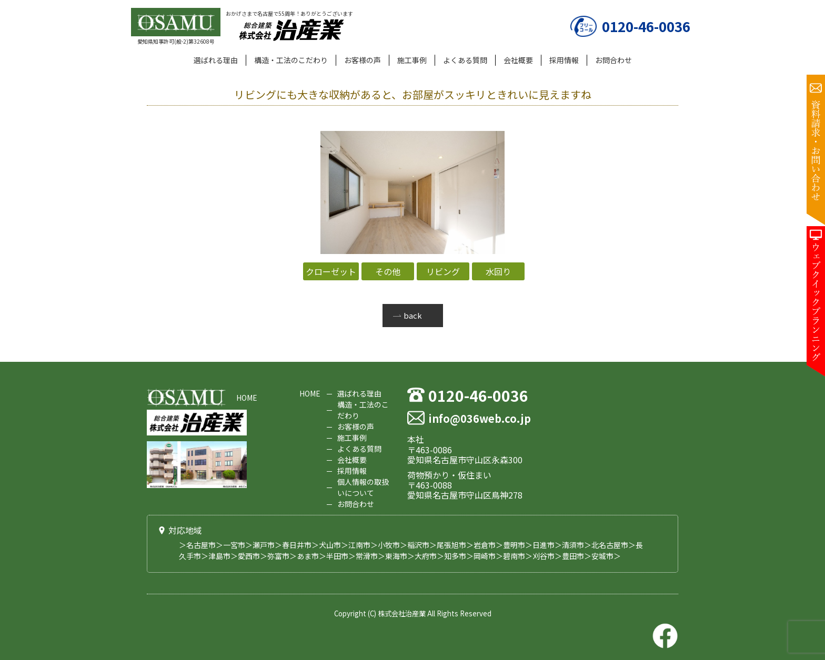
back (413, 315)
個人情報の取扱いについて (363, 487)
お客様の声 (362, 60)
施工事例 (412, 60)
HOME (246, 397)
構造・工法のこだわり (291, 60)
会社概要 (518, 60)
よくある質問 (465, 60)
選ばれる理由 (216, 60)
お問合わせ (613, 60)
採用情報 (564, 60)
